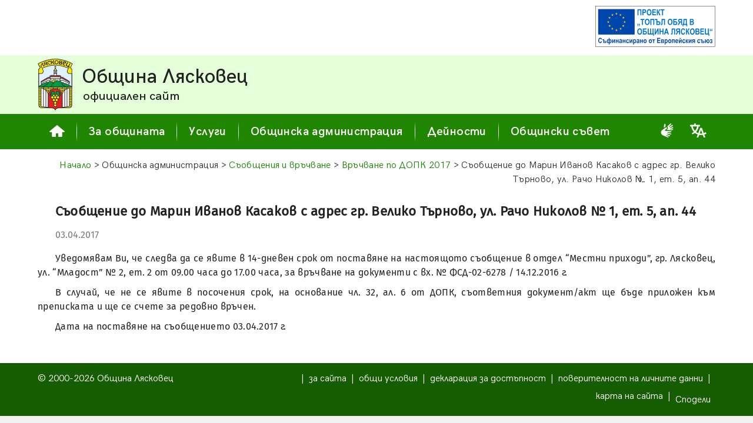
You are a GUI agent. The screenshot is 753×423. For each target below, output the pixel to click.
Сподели (693, 399)
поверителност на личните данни (630, 378)
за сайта (327, 378)
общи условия (388, 378)
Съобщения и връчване (280, 165)
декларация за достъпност (488, 378)
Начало (75, 165)
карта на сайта (629, 396)
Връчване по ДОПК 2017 (396, 165)
